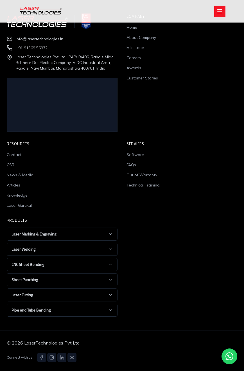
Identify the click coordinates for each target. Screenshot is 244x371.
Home (131, 27)
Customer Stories (142, 78)
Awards (133, 67)
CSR (10, 164)
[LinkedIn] (61, 357)
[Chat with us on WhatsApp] (229, 356)
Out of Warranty (141, 174)
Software (135, 154)
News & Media (20, 174)
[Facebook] (41, 357)
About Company (141, 37)
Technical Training (143, 185)
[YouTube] (71, 357)
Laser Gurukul (19, 205)
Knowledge (17, 195)
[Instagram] (51, 357)
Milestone (135, 47)
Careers (133, 57)
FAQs (131, 164)
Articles (13, 185)
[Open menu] (219, 11)
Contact (14, 154)
